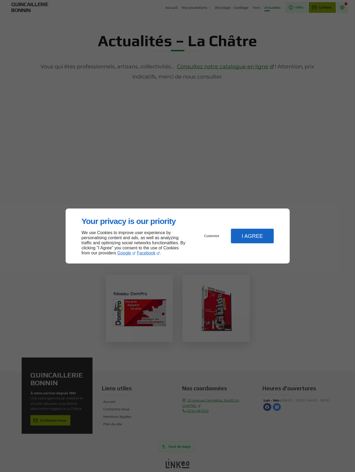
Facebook (146, 253)
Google (124, 253)
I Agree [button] (252, 236)
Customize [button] (211, 236)
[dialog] (178, 236)
